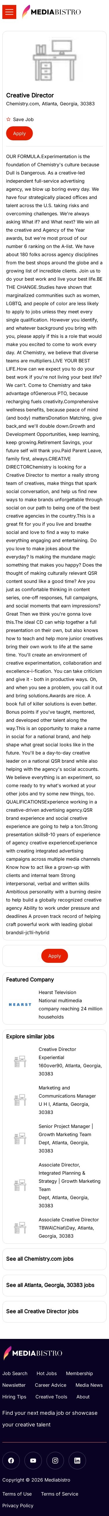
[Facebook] (11, 1460)
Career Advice (50, 1385)
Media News (89, 1385)
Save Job (20, 119)
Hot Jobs (47, 1373)
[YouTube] (33, 1460)
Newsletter (14, 1385)
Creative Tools (51, 1397)
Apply (19, 133)
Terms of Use (17, 1494)
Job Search (14, 1373)
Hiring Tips (14, 1397)
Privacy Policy (17, 1505)
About (83, 1397)
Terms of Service (59, 1494)
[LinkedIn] (77, 1460)
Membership (79, 1373)
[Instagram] (55, 1460)
